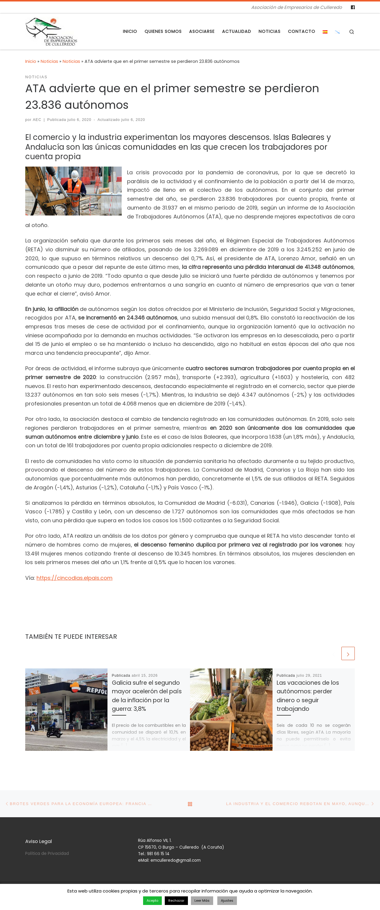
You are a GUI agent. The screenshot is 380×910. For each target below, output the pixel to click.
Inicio (30, 61)
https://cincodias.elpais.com (75, 578)
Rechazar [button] (176, 900)
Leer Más (202, 900)
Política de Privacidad (47, 853)
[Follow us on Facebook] (353, 7)
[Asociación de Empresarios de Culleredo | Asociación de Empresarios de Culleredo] (51, 30)
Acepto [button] (152, 900)
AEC (37, 120)
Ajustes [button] (227, 900)
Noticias (49, 61)
